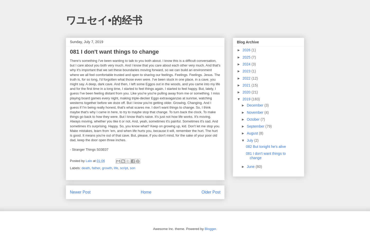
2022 (247, 78)
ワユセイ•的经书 (104, 20)
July (250, 140)
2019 (247, 99)
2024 (247, 64)
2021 (247, 85)
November (255, 112)
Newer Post (80, 192)
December (255, 105)
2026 (247, 50)
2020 (247, 92)
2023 (247, 71)
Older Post (210, 192)
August (253, 133)
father (96, 168)
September (256, 126)
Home (146, 192)
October (254, 119)
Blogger (210, 229)
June (251, 167)
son (132, 168)
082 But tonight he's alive (266, 147)
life (116, 168)
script (124, 168)
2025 (247, 57)
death (86, 168)
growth (107, 168)
